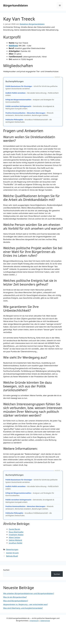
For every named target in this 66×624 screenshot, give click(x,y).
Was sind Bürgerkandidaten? (15, 600)
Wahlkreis (13, 45)
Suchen (6, 570)
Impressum (34, 620)
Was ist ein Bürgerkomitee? (15, 597)
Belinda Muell (12, 556)
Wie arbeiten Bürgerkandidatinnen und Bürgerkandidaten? (28, 593)
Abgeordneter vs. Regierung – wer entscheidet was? (25, 604)
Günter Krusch (12, 553)
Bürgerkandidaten (15, 5)
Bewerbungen (12, 549)
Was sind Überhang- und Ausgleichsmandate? (23, 608)
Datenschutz (45, 620)
